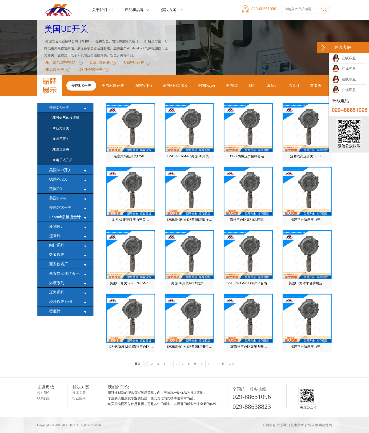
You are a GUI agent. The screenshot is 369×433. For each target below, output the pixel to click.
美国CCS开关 (69, 208)
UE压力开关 (100, 63)
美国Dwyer (69, 198)
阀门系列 (69, 245)
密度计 (69, 311)
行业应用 (79, 398)
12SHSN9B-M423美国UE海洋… (189, 220)
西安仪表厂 (69, 264)
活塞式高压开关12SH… (131, 156)
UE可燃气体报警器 (60, 63)
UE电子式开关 (90, 70)
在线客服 (344, 58)
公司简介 (43, 392)
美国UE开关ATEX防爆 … (189, 283)
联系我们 (43, 398)
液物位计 (69, 226)
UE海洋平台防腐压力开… (248, 347)
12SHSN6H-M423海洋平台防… (130, 347)
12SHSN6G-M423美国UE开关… (189, 347)
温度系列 (69, 283)
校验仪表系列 (69, 302)
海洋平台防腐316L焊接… (248, 220)
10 (202, 363)
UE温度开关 (54, 70)
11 (209, 363)
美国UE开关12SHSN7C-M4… (131, 283)
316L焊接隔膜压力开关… (130, 220)
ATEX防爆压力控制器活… (248, 156)
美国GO (69, 189)
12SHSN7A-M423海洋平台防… (248, 283)
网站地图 (325, 425)
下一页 (220, 363)
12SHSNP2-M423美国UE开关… (189, 156)
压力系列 (69, 292)
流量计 (69, 236)
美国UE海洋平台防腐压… (307, 283)
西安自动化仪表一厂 (69, 273)
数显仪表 (69, 255)
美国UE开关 (66, 29)
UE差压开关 (134, 63)
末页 (231, 363)
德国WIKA (69, 179)
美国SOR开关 (69, 170)
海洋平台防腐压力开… (307, 220)
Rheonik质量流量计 (69, 217)
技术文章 (79, 392)
